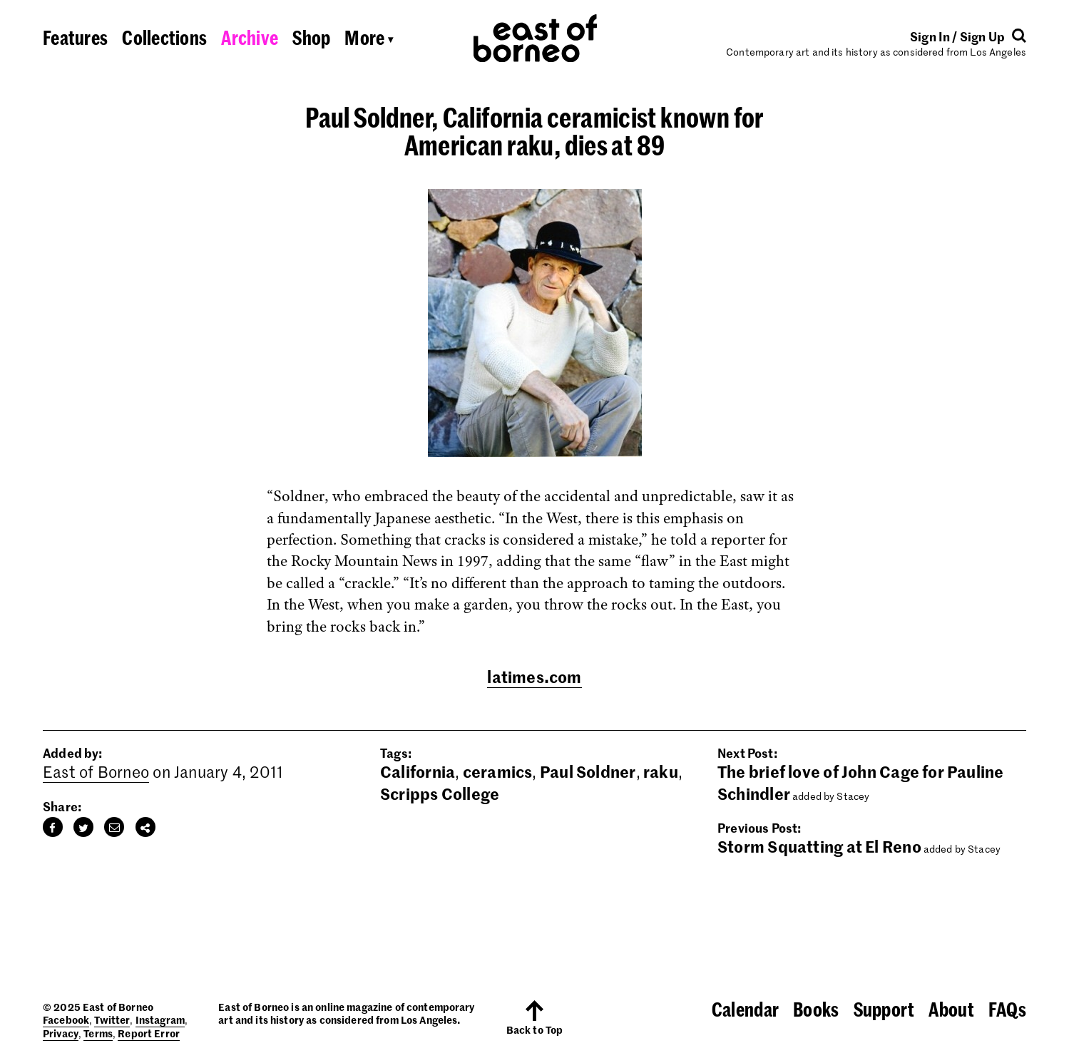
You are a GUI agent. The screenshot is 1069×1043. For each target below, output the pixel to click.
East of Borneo (96, 771)
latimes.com (534, 676)
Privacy (60, 1033)
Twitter (112, 1019)
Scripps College (439, 793)
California (417, 771)
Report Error (149, 1033)
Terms (98, 1033)
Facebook (66, 1019)
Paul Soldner (588, 771)
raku (660, 771)
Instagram (160, 1019)
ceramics (498, 771)
